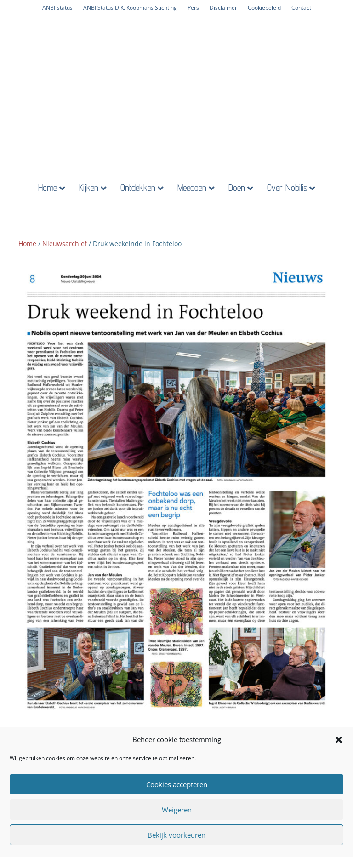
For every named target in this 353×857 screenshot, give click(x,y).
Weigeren (177, 809)
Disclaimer (223, 7)
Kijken (88, 187)
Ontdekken (137, 187)
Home (47, 187)
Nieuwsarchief (64, 243)
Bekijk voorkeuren (176, 835)
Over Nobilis (287, 187)
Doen (236, 187)
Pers (193, 7)
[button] (338, 739)
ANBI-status (57, 7)
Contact (301, 7)
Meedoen (191, 187)
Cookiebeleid (264, 7)
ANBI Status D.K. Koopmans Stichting (130, 7)
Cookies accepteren (176, 784)
